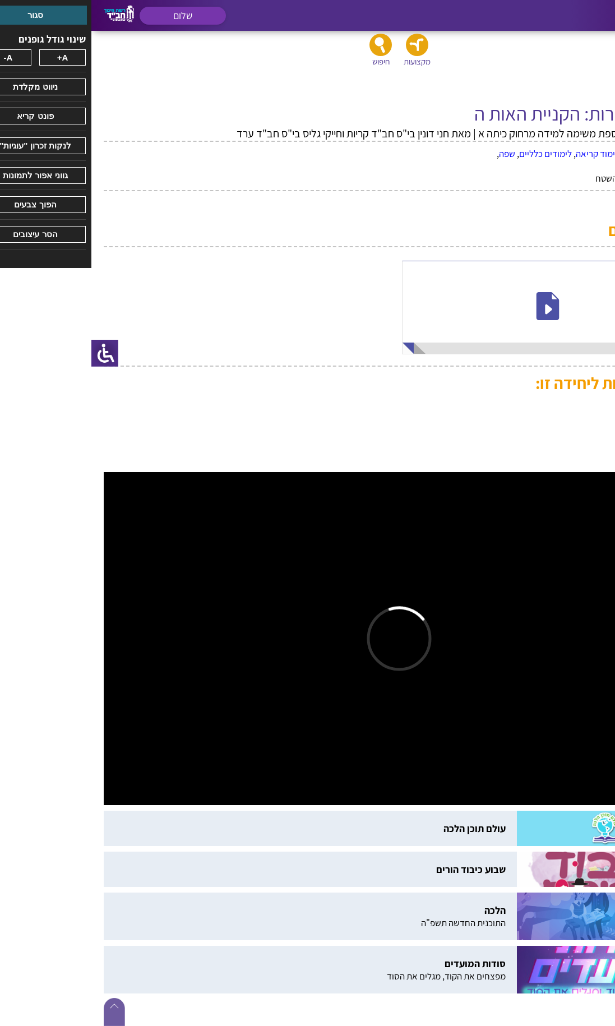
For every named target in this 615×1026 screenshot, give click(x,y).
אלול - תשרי (552, 153)
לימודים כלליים (454, 153)
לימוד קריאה (506, 153)
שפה (416, 153)
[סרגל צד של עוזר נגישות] (13, 353)
